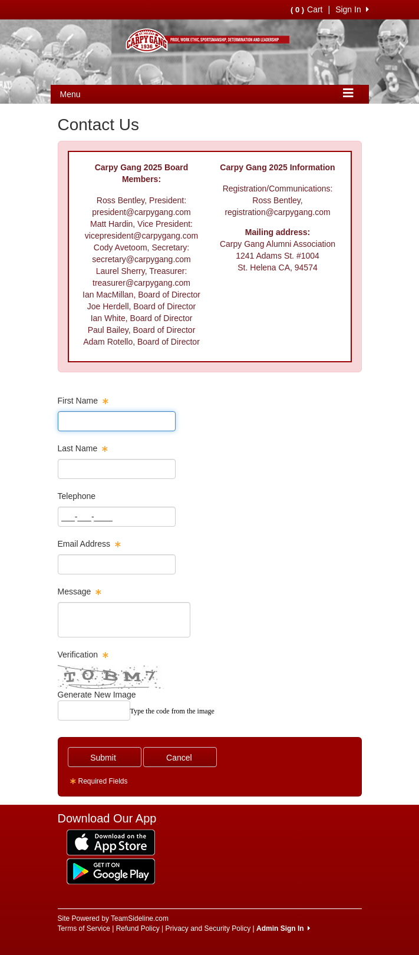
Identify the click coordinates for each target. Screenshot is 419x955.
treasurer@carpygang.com (141, 283)
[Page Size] (117, 421)
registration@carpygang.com (277, 212)
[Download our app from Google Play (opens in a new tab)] (111, 870)
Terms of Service (84, 928)
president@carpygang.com (141, 212)
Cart (306, 9)
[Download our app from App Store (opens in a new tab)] (111, 842)
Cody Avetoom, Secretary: (141, 247)
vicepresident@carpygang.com (141, 235)
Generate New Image (97, 694)
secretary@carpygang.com (141, 259)
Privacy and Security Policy (208, 928)
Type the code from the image (172, 711)
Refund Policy (138, 928)
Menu (70, 94)
